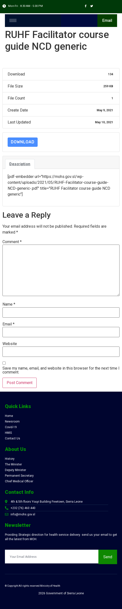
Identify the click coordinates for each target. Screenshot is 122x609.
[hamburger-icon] (12, 20)
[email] (51, 556)
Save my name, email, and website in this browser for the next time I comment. (61, 370)
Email (8, 324)
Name (8, 304)
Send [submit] (107, 557)
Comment (12, 242)
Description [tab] (19, 164)
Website (9, 344)
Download (22, 142)
